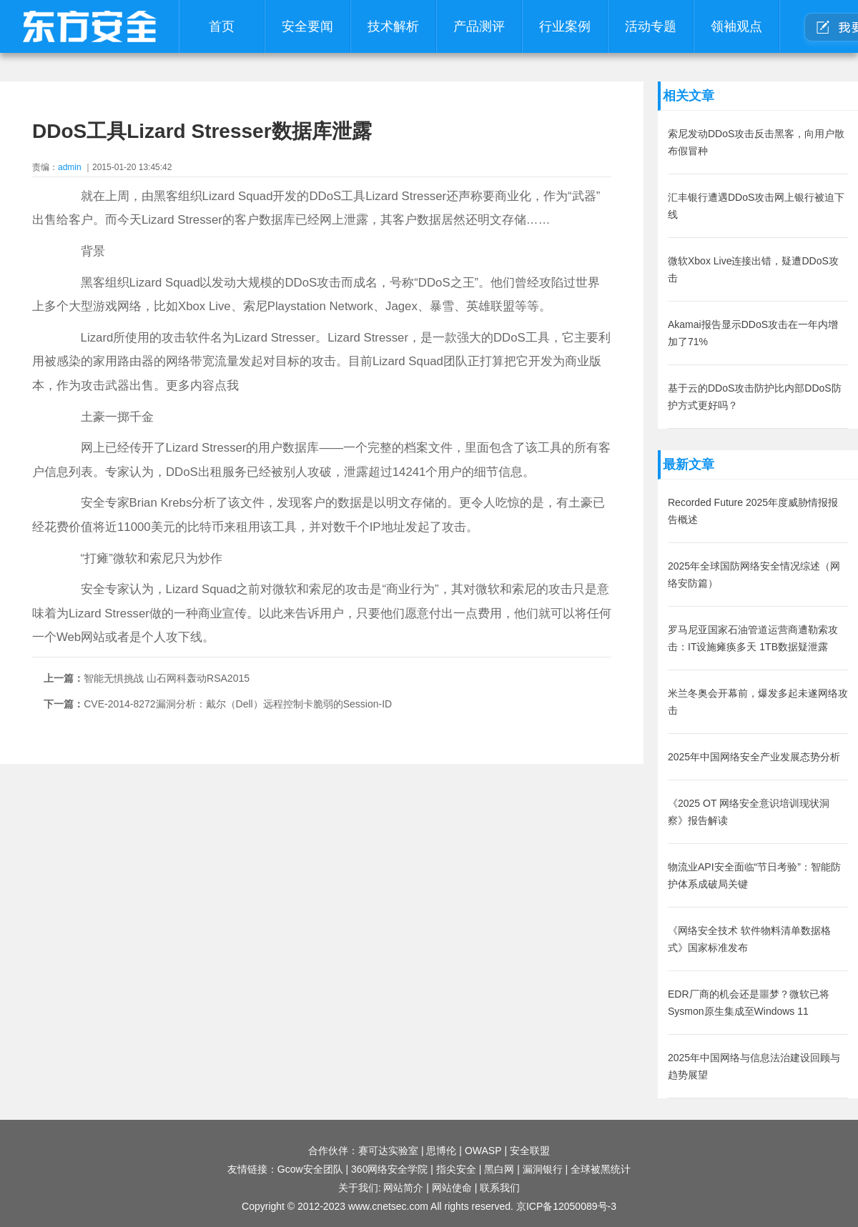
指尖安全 (456, 1169)
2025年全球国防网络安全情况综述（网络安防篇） (754, 574)
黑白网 (499, 1169)
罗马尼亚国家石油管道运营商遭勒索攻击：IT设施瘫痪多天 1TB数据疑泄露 (753, 638)
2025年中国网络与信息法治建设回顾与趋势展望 (754, 1066)
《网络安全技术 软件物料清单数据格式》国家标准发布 (749, 939)
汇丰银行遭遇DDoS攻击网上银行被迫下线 (756, 206)
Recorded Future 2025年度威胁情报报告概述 (753, 511)
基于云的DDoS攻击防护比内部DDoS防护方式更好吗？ (755, 396)
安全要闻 (307, 26)
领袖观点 (736, 26)
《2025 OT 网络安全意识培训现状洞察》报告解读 (748, 812)
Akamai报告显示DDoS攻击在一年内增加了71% (753, 333)
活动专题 (650, 26)
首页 (222, 26)
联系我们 (500, 1187)
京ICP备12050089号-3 (566, 1206)
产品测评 (479, 26)
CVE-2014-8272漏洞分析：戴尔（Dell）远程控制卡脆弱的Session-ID (238, 704)
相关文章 (688, 96)
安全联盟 (530, 1150)
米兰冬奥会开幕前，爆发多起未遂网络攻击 (758, 701)
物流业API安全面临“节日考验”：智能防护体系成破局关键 (754, 875)
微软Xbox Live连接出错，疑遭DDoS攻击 (753, 269)
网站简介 (403, 1187)
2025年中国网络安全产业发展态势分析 (754, 756)
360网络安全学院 (389, 1169)
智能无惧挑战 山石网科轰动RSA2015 (167, 678)
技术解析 (393, 26)
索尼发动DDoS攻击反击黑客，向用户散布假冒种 (756, 142)
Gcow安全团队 (310, 1169)
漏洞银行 (543, 1169)
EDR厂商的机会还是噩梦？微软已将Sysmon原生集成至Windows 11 (748, 1002)
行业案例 (565, 26)
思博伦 (441, 1150)
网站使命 (452, 1187)
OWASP (483, 1150)
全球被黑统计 (601, 1169)
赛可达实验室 (388, 1150)
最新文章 (688, 464)
